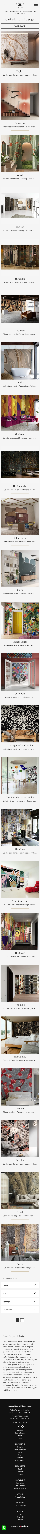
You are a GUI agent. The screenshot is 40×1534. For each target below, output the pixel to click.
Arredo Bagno (20, 1460)
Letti (20, 1469)
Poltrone (20, 1457)
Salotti (20, 1455)
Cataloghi (20, 1517)
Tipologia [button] (6, 1301)
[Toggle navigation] (36, 5)
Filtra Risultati (20, 26)
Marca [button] (5, 1285)
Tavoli (20, 1435)
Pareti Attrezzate (20, 1449)
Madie (20, 1452)
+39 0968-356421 (21, 1416)
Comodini (20, 1471)
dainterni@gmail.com (22, 1418)
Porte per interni (20, 1488)
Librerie (20, 1447)
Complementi (20, 1486)
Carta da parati (26, 11)
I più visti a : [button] (7, 1310)
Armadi (20, 1474)
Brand (20, 1514)
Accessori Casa (15, 11)
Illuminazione (20, 1483)
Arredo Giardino (20, 1505)
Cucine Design (20, 1433)
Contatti (20, 1520)
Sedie (20, 1438)
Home (6, 11)
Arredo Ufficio (20, 1497)
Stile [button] (4, 1293)
